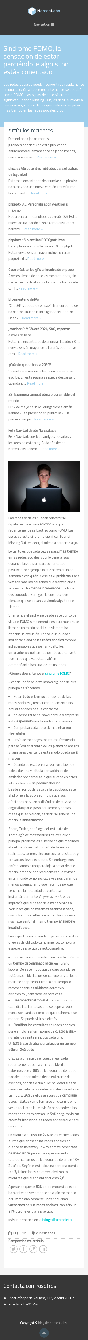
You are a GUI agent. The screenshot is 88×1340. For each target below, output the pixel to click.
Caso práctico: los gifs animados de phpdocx (41, 269)
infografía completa (57, 1220)
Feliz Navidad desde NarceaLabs (32, 430)
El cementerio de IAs (23, 299)
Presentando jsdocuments (28, 138)
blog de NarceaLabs (52, 1322)
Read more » (46, 157)
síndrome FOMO (57, 673)
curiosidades (45, 1233)
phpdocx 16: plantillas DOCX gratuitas (36, 240)
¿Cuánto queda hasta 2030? (29, 364)
